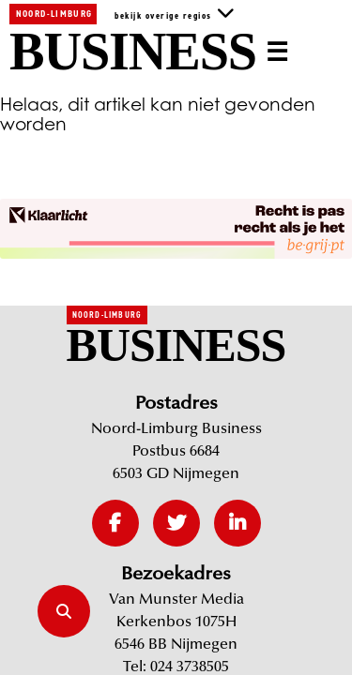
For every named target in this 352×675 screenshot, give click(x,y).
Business (132, 52)
